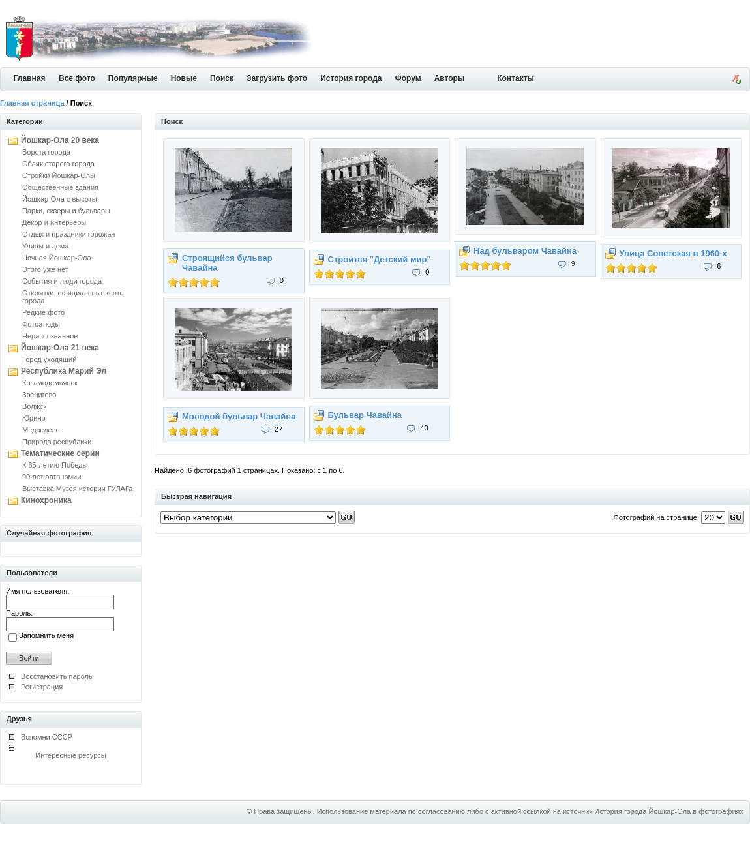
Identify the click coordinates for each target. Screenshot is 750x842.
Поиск (221, 78)
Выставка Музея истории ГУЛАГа (77, 488)
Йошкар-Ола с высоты (59, 199)
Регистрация (42, 687)
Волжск (34, 406)
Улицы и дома (45, 246)
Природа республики (56, 441)
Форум (408, 78)
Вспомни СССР (46, 737)
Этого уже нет (45, 269)
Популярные (133, 78)
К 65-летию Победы (54, 465)
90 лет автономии (51, 477)
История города (351, 78)
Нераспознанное (50, 336)
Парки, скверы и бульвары (66, 211)
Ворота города (46, 152)
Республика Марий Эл (63, 371)
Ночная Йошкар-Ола (56, 258)
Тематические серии (60, 453)
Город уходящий (49, 359)
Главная (30, 78)
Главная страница (32, 103)
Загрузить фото (277, 78)
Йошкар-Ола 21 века (60, 347)
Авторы (449, 78)
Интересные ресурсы (70, 755)
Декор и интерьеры (54, 222)
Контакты (515, 78)
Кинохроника (46, 500)
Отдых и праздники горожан (68, 234)
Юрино (34, 418)
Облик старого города (58, 164)
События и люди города (62, 281)
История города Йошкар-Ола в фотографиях (668, 811)
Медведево (41, 430)
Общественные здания (60, 187)
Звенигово (39, 394)
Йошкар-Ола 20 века (60, 140)
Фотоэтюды (41, 324)
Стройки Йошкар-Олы (58, 175)
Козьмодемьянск (50, 383)
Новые (184, 78)
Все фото (77, 78)
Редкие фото (43, 312)
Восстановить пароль (57, 676)
